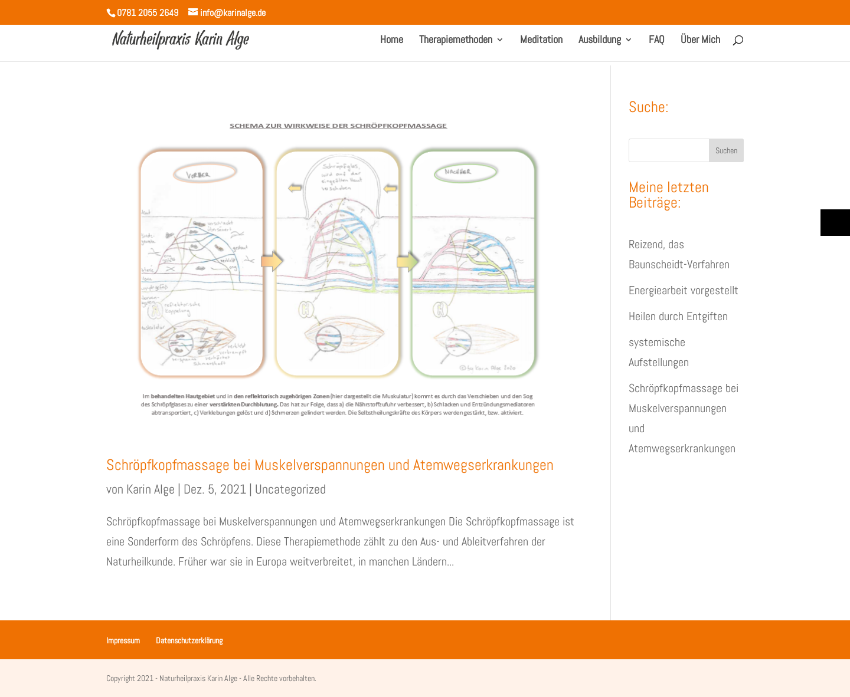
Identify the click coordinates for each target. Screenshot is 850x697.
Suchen (726, 150)
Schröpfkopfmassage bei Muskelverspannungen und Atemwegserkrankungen (330, 465)
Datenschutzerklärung (189, 640)
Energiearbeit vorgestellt (683, 290)
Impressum (123, 640)
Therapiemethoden (455, 40)
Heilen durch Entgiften (678, 316)
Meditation (541, 40)
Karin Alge (150, 489)
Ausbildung (599, 40)
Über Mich (700, 40)
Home (391, 40)
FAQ (657, 40)
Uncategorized (290, 489)
